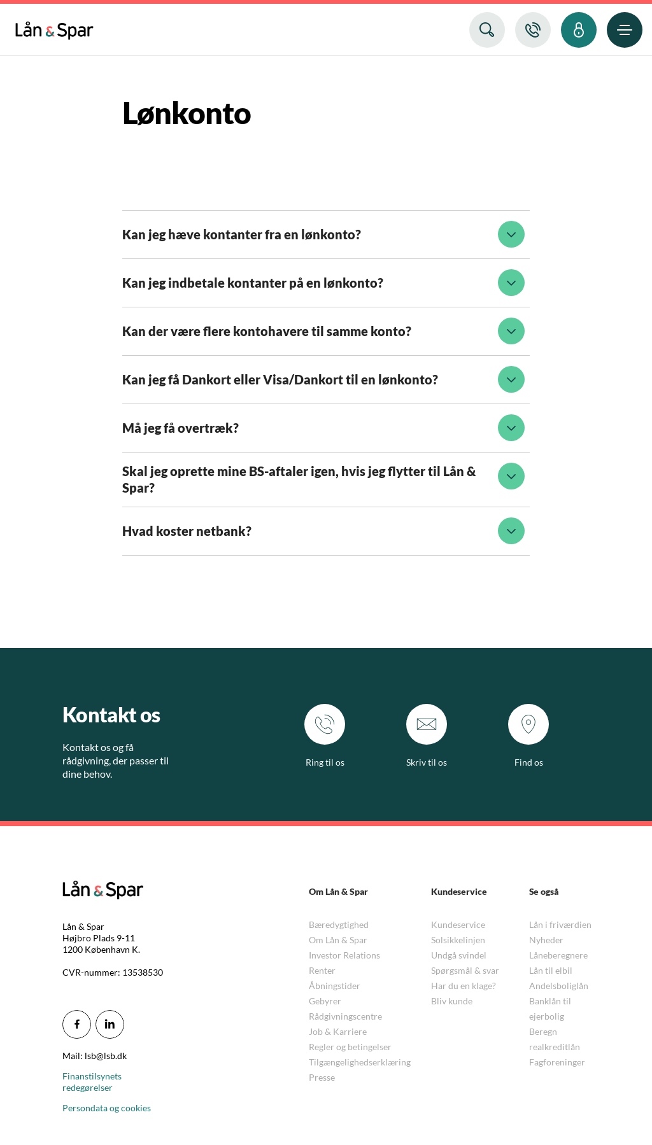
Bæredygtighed (339, 924)
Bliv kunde (451, 1000)
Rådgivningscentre (345, 1016)
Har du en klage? (463, 985)
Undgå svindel (458, 955)
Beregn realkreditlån (554, 1039)
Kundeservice (458, 924)
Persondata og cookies (106, 1107)
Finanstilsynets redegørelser (92, 1082)
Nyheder (546, 939)
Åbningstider (334, 985)
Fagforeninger (557, 1062)
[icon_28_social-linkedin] (110, 1024)
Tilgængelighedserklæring (360, 1062)
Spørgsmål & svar (465, 970)
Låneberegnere (558, 955)
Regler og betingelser (350, 1046)
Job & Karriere (338, 1031)
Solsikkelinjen (458, 939)
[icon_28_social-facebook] (76, 1024)
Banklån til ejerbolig (550, 1008)
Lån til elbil (550, 970)
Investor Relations (344, 955)
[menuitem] (54, 27)
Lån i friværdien (560, 924)
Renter (322, 970)
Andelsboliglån (558, 985)
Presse (322, 1077)
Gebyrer (325, 1000)
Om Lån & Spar (338, 939)
